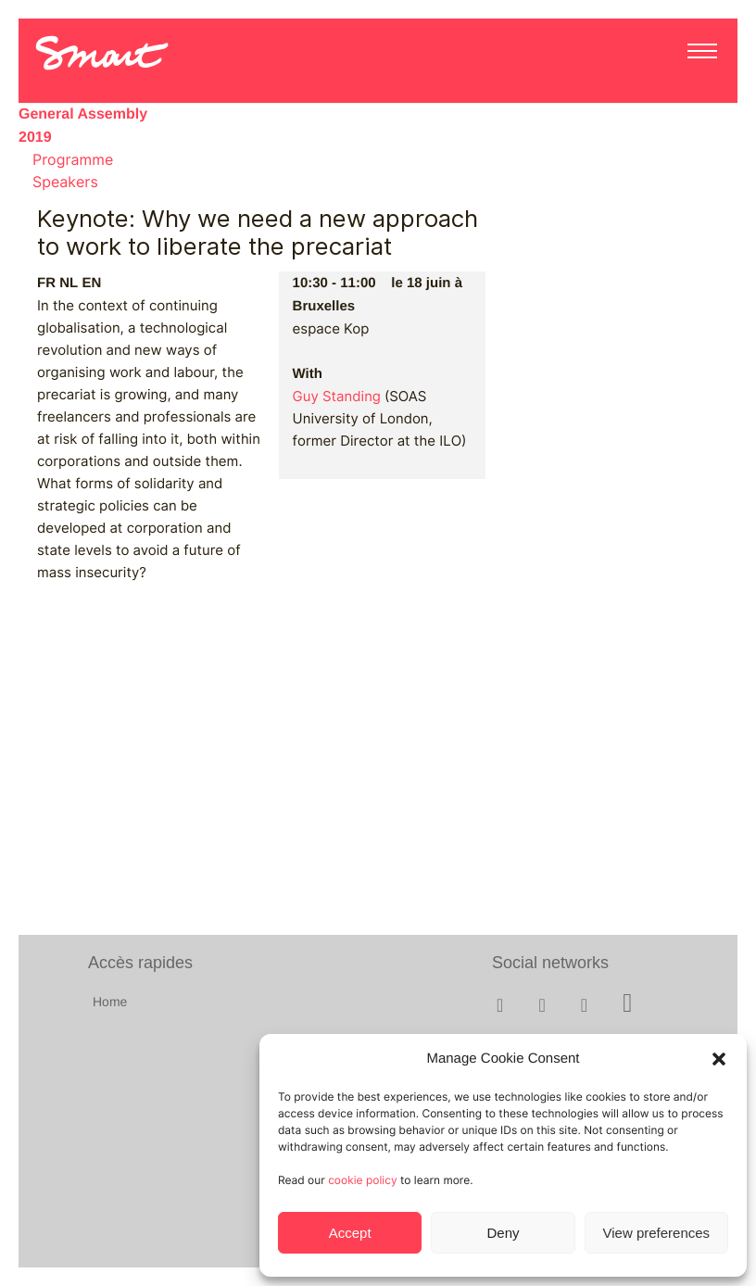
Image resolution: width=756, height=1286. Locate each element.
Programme (72, 160)
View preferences (657, 1233)
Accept (350, 1233)
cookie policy (362, 1180)
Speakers (65, 182)
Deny (502, 1233)
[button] (719, 1059)
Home (110, 1001)
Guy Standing (337, 396)
